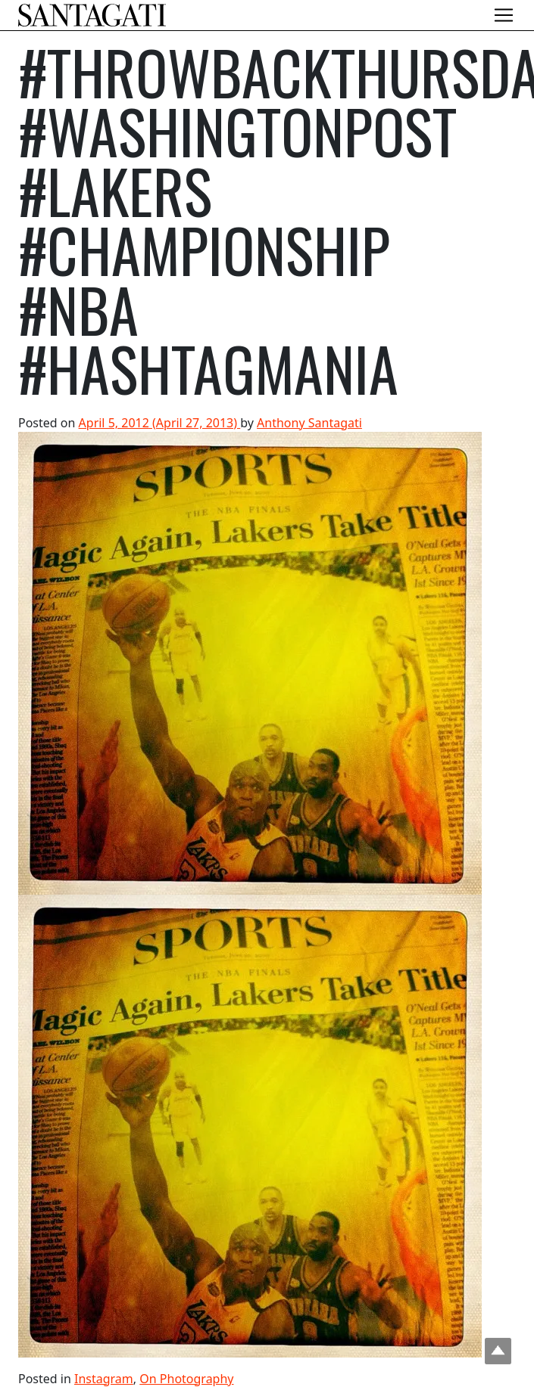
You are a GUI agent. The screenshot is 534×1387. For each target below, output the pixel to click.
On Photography (186, 1378)
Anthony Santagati (309, 422)
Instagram (103, 1378)
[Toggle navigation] (504, 15)
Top (498, 1351)
